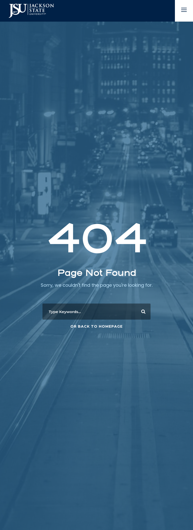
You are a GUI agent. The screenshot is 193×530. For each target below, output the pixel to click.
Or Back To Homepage (96, 326)
